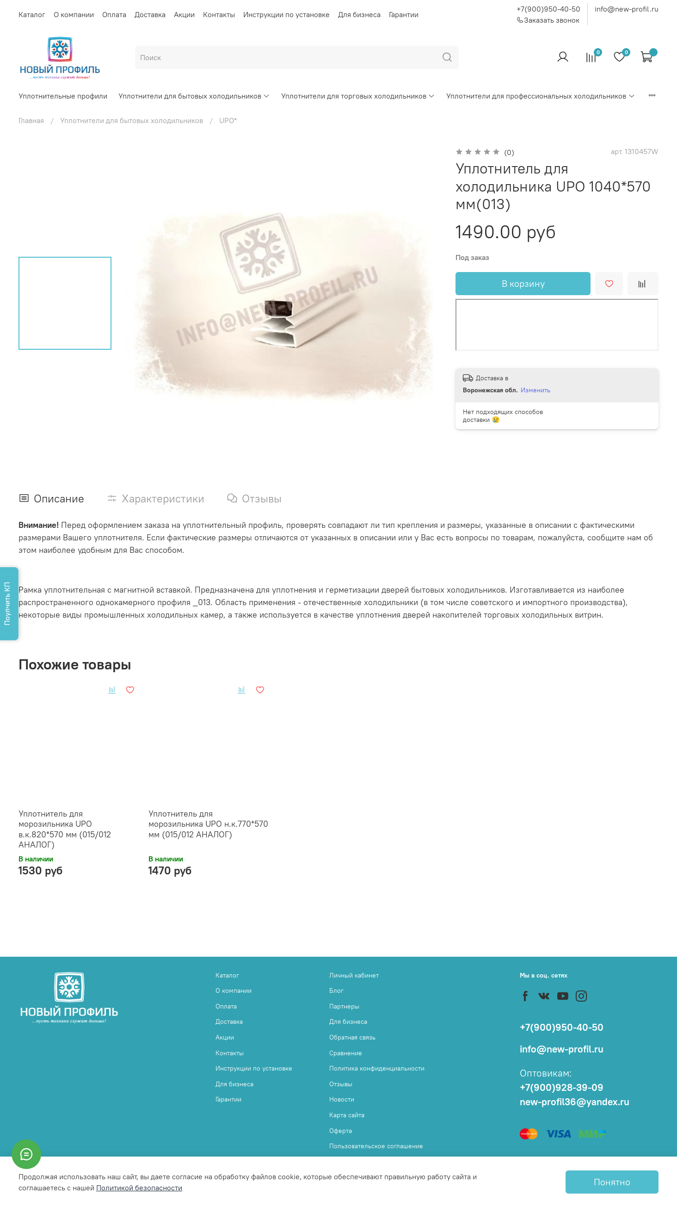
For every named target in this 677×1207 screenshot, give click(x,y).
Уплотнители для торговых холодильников (358, 95)
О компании (74, 14)
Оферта (340, 1131)
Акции (184, 14)
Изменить (535, 390)
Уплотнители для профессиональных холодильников (540, 95)
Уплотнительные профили (62, 95)
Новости (341, 1099)
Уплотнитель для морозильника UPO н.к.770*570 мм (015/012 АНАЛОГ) (208, 824)
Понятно (612, 1182)
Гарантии (404, 14)
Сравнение (345, 1053)
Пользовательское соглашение (376, 1146)
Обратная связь (352, 1037)
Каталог (31, 14)
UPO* (228, 120)
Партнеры (344, 1006)
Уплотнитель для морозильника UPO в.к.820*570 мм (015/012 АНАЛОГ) (64, 829)
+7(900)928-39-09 (561, 1087)
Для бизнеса (359, 14)
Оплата (114, 14)
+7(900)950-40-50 (548, 8)
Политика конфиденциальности (377, 1068)
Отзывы (340, 1084)
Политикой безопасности (139, 1187)
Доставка (150, 14)
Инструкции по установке (286, 14)
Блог (336, 990)
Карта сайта (346, 1115)
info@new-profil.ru (627, 8)
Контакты (219, 14)
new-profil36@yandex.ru (574, 1102)
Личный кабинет (354, 975)
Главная (31, 120)
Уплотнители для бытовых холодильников (194, 95)
